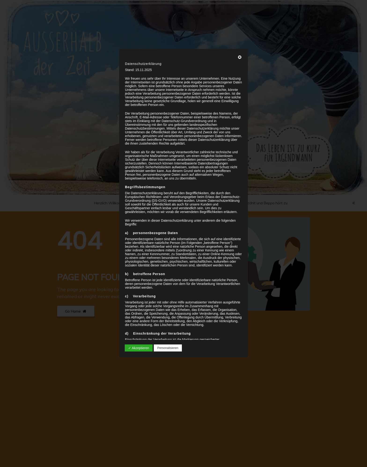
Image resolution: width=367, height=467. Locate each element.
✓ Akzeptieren (138, 348)
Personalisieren (167, 348)
